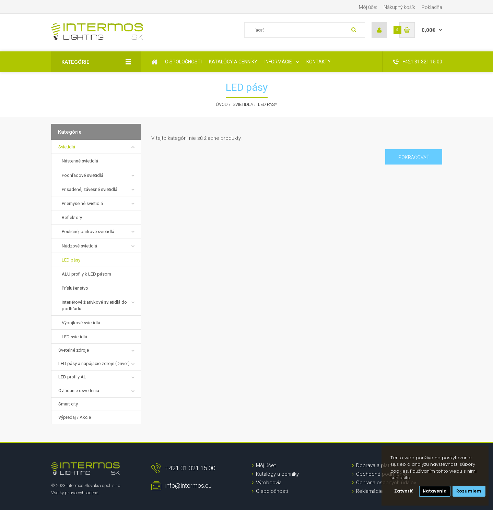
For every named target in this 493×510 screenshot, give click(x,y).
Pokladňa (432, 7)
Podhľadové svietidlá (82, 175)
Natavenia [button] (435, 491)
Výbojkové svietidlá (81, 322)
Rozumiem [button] (468, 491)
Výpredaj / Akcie (74, 417)
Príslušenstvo (75, 288)
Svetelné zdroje (73, 350)
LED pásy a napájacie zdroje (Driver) (94, 363)
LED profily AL (72, 376)
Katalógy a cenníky (277, 474)
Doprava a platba (375, 465)
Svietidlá (242, 104)
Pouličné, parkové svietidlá (88, 231)
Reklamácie (369, 491)
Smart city (68, 403)
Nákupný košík (399, 7)
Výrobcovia (269, 482)
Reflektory (72, 217)
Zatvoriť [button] (403, 491)
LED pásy (267, 104)
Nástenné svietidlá (80, 160)
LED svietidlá (74, 336)
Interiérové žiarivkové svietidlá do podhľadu (94, 305)
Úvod (222, 104)
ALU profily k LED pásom (86, 274)
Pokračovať (413, 157)
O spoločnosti (272, 491)
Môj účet (368, 7)
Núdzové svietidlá (79, 245)
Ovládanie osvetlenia (78, 390)
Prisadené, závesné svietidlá (89, 189)
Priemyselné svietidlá (82, 203)
